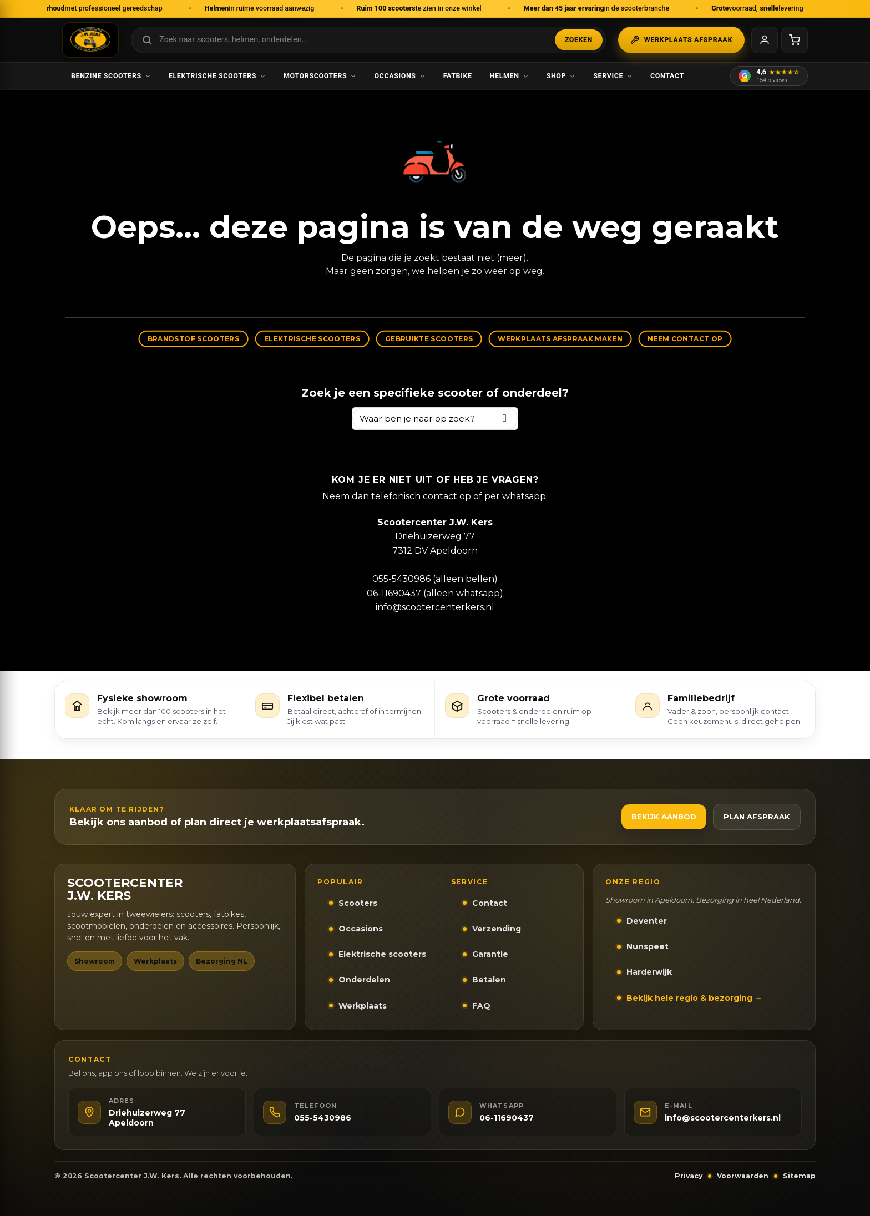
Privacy (688, 1176)
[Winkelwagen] (794, 40)
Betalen (489, 980)
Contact (667, 76)
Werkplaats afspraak (681, 40)
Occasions (399, 76)
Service (613, 76)
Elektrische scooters (217, 76)
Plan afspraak (757, 816)
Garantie (490, 954)
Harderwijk (649, 972)
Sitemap (799, 1176)
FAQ (481, 1006)
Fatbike (457, 76)
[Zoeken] (504, 418)
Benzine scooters (111, 76)
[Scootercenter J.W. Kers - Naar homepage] (90, 40)
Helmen (509, 76)
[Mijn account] (764, 40)
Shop (561, 76)
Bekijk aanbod (663, 816)
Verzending (496, 929)
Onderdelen (364, 980)
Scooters (357, 903)
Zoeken (579, 40)
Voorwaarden (742, 1176)
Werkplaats (362, 1006)
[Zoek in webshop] (368, 40)
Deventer (646, 921)
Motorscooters (320, 76)
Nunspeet (647, 946)
